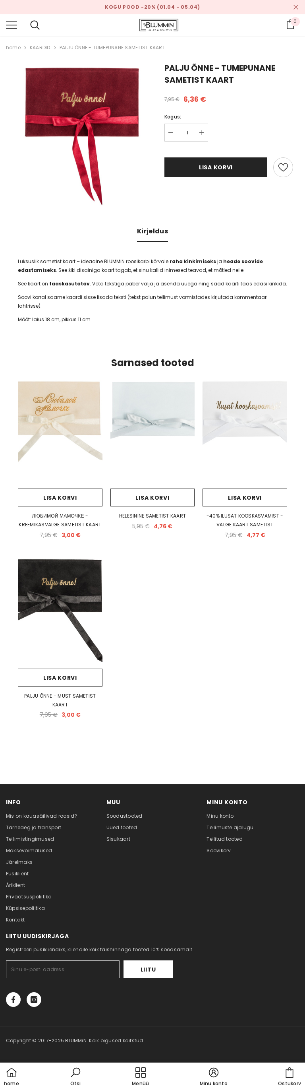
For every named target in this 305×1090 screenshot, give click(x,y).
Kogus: (172, 116)
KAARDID (40, 47)
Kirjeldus (152, 231)
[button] (75, 1077)
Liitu (148, 970)
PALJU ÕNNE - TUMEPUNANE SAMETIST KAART (112, 47)
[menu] (11, 24)
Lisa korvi (216, 167)
